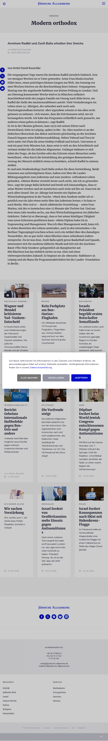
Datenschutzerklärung (41, 367)
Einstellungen (56, 378)
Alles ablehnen (29, 378)
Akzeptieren (81, 378)
